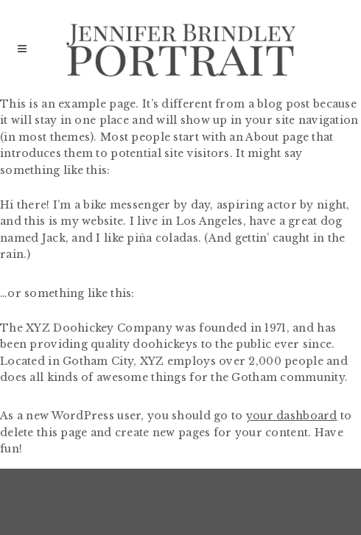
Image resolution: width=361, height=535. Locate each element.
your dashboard (291, 415)
